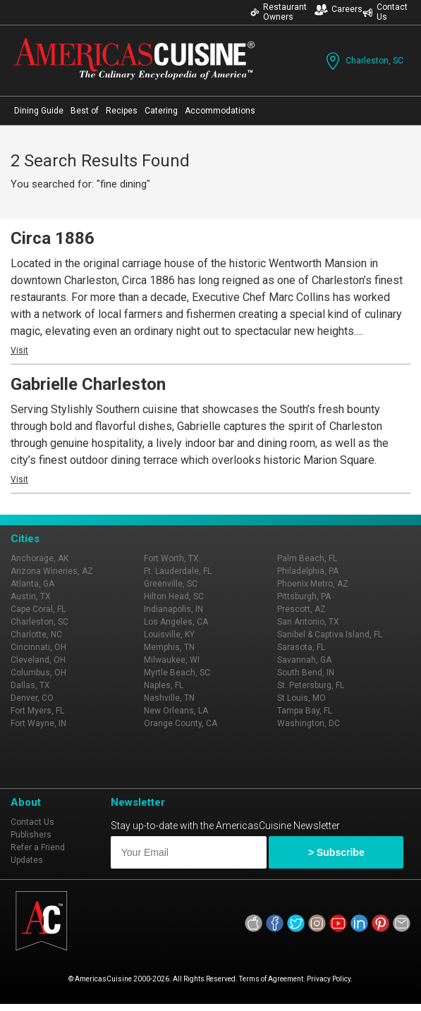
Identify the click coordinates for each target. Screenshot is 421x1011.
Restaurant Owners (278, 12)
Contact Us (385, 12)
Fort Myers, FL (37, 711)
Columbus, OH (38, 673)
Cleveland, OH (38, 660)
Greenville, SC (170, 584)
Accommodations (220, 111)
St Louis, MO (301, 698)
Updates (27, 860)
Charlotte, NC (36, 634)
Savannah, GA (304, 660)
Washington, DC (308, 723)
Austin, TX (31, 596)
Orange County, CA (180, 723)
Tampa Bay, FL (304, 711)
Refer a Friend (38, 847)
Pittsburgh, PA (304, 596)
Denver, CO (32, 698)
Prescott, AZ (301, 609)
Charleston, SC (363, 61)
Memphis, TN (169, 647)
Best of (85, 111)
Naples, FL (163, 685)
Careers (338, 9)
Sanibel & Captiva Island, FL (329, 634)
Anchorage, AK (39, 558)
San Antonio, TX (308, 622)
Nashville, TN (169, 698)
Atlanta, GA (32, 584)
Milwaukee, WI (172, 660)
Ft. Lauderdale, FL (178, 571)
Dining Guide (38, 111)
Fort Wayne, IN (38, 723)
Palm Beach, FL (307, 558)
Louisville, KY (169, 634)
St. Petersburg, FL (310, 685)
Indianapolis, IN (173, 609)
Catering (161, 111)
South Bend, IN (305, 673)
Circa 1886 (52, 238)
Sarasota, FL (301, 647)
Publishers (31, 835)
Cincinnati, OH (38, 647)
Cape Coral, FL (38, 609)
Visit (19, 350)
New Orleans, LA (176, 711)
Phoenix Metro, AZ (312, 584)
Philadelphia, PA (307, 571)
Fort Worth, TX (171, 558)
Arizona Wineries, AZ (52, 571)
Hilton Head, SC (174, 596)
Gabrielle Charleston (88, 384)
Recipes (122, 111)
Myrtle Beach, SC (177, 673)
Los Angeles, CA (176, 622)
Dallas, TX (30, 685)
